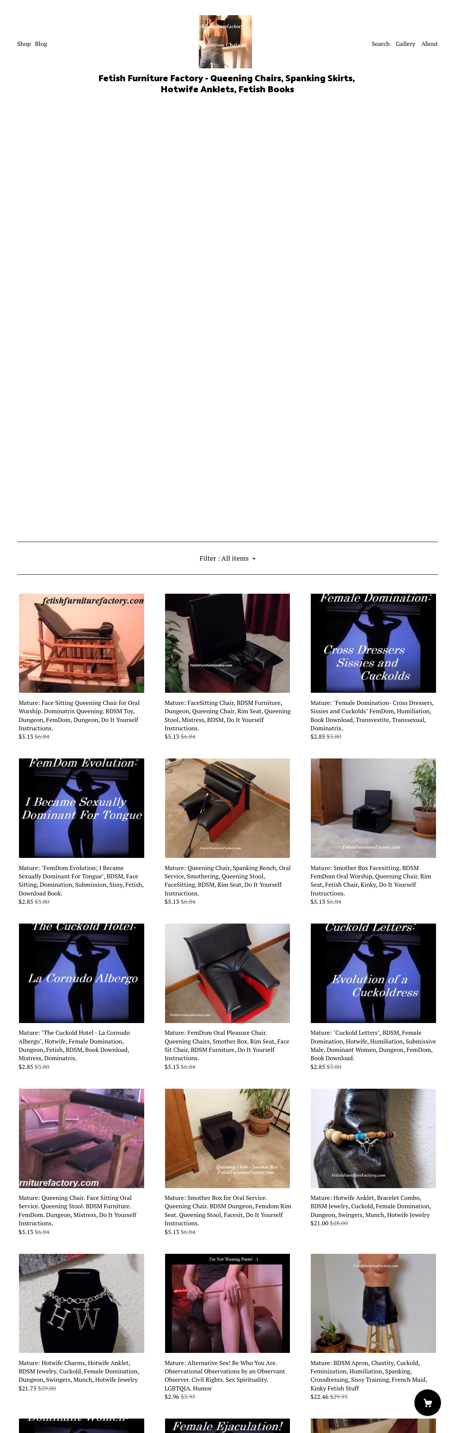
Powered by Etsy (39, 1412)
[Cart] (427, 1402)
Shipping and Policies (46, 1391)
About (429, 43)
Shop (24, 43)
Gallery (405, 43)
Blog (41, 43)
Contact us (31, 1382)
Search (381, 43)
